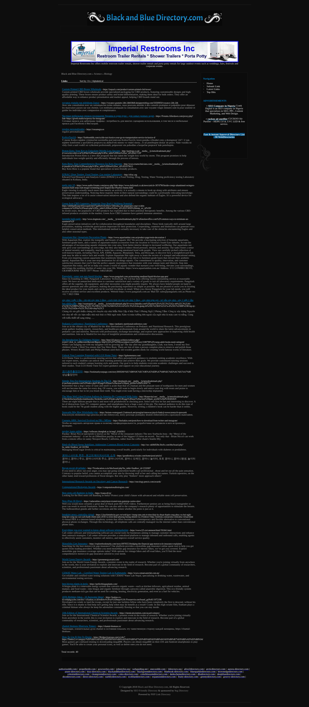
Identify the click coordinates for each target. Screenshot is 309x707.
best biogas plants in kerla (75, 583)
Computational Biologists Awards (78, 487)
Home (210, 83)
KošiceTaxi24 (69, 137)
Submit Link (213, 86)
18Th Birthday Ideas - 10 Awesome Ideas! (83, 597)
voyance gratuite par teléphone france (80, 102)
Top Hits (211, 92)
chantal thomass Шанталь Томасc (79, 626)
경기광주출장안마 (72, 371)
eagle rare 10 (68, 185)
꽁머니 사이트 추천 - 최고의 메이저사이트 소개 (88, 455)
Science (98, 74)
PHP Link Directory (160, 694)
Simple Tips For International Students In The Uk (86, 381)
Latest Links (213, 89)
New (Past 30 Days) (72, 501)
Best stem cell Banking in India (77, 493)
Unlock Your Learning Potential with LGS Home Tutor (89, 355)
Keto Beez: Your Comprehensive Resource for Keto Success (92, 163)
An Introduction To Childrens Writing (81, 339)
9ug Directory (181, 690)
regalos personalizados (73, 129)
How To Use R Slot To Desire (77, 637)
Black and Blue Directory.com (76, 74)
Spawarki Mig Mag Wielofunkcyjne (80, 412)
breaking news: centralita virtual (78, 514)
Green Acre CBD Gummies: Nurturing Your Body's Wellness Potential (97, 203)
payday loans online (72, 431)
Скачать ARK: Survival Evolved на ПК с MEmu (86, 420)
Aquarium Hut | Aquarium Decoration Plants (84, 237)
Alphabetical (97, 81)
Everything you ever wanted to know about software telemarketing (95, 530)
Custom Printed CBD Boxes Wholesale (81, 89)
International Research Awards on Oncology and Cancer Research (95, 481)
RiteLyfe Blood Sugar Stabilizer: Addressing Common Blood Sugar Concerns (100, 444)
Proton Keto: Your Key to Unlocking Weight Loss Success (91, 150)
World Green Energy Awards (76, 559)
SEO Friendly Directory (145, 690)
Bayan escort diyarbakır (74, 468)
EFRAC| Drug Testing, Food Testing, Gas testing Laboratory (92, 174)
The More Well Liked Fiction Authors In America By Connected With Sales (100, 396)
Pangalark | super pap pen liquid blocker (82, 276)
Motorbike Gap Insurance (75, 543)
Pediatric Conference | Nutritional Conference (85, 323)
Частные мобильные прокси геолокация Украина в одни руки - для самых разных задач (108, 116)
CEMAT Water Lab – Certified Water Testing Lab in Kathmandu (94, 573)
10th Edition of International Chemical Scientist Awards (90, 612)
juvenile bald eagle (71, 219)
